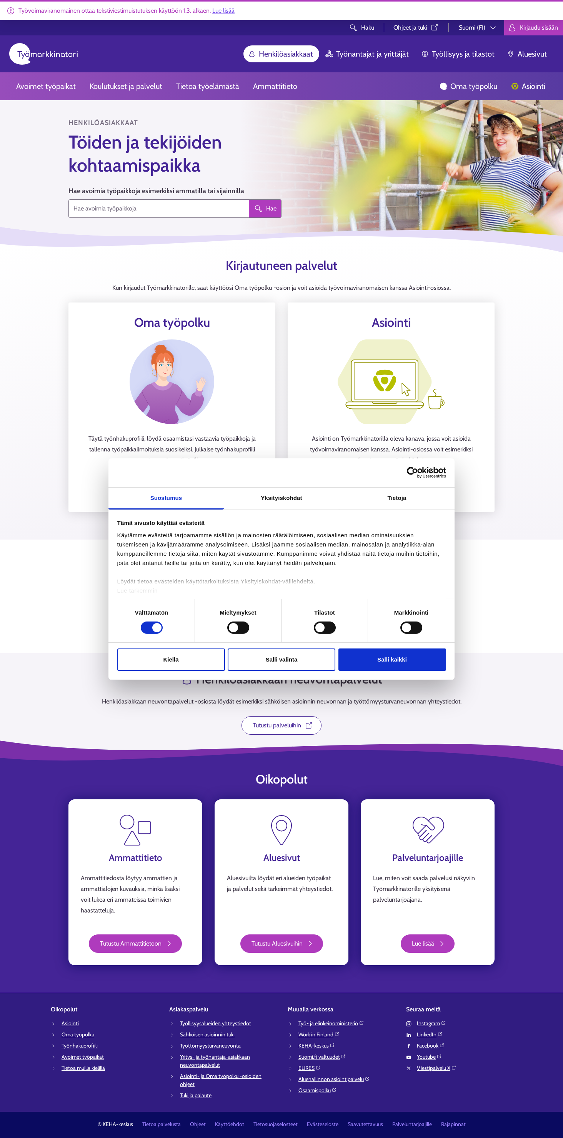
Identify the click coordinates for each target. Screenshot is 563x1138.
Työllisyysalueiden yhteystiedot (215, 1023)
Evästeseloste (322, 1124)
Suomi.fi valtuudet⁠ (322, 1056)
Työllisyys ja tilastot (458, 53)
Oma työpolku (468, 86)
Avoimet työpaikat (46, 86)
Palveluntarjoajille (412, 1124)
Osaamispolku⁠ (317, 1090)
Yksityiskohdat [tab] (281, 497)
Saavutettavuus (365, 1124)
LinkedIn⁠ (430, 1034)
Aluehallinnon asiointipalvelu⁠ (334, 1079)
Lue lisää (223, 10)
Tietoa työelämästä (207, 86)
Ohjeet (198, 1124)
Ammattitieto (275, 86)
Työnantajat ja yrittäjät (367, 53)
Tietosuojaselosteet (275, 1124)
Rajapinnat (453, 1124)
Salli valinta (282, 659)
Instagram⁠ (431, 1023)
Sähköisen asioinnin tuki (207, 1034)
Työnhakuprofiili (80, 1045)
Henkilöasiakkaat (280, 53)
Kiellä (170, 659)
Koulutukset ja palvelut (126, 86)
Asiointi (528, 86)
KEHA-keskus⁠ (316, 1045)
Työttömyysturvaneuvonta (210, 1045)
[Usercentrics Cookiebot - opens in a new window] (412, 472)
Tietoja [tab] (397, 497)
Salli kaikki (392, 659)
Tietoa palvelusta (161, 1124)
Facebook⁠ (431, 1045)
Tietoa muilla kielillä (83, 1067)
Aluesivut (527, 53)
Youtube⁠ (429, 1056)
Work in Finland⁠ (319, 1034)
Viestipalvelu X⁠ (436, 1067)
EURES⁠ (309, 1067)
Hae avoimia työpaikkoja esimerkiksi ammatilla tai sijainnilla (156, 191)
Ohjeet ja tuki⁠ (416, 27)
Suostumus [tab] (166, 497)
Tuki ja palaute (196, 1095)
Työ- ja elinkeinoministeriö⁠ (331, 1023)
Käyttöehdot (229, 1124)
